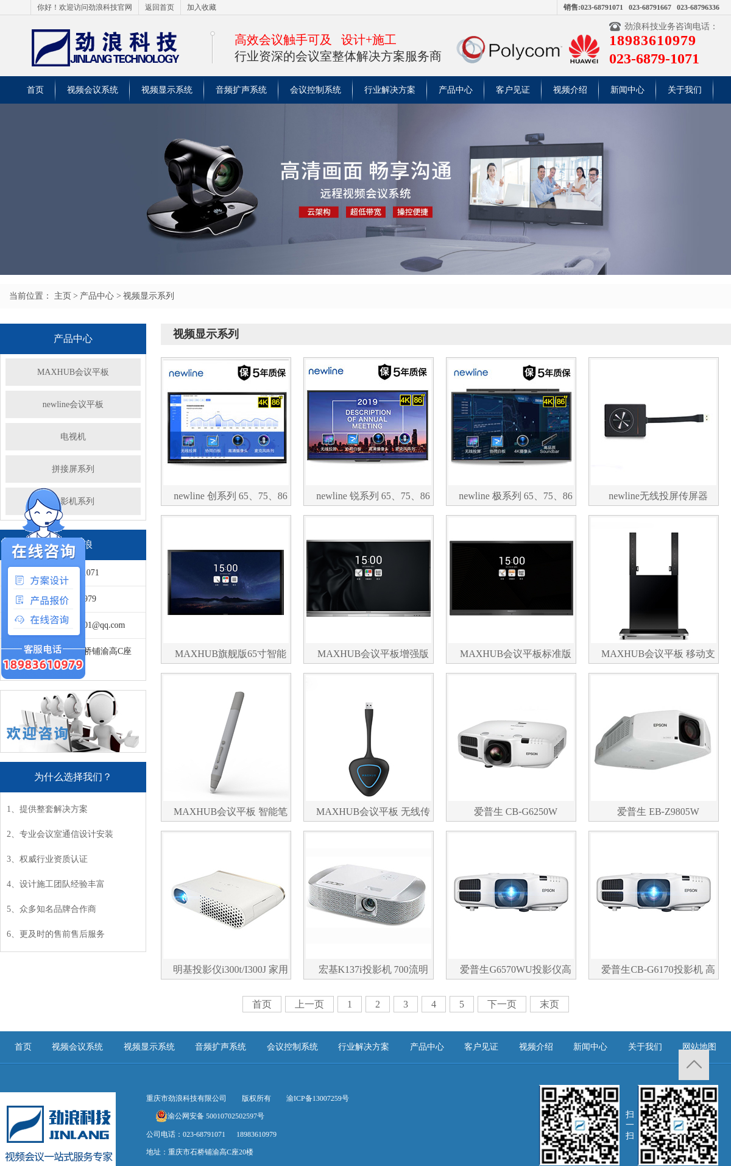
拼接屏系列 (73, 469)
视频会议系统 (92, 89)
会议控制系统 (315, 89)
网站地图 (699, 1046)
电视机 (73, 436)
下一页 (502, 1004)
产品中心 (456, 89)
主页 (62, 295)
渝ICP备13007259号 (317, 1098)
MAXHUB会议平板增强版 (373, 654)
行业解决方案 (389, 89)
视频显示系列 (148, 295)
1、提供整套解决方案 (47, 809)
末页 (549, 1004)
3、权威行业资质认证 (47, 859)
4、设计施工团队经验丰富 (56, 884)
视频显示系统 (166, 89)
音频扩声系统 (241, 89)
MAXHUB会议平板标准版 (515, 654)
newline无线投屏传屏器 (658, 496)
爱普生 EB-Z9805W (658, 811)
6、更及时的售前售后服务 (56, 934)
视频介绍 (570, 89)
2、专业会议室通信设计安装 (60, 834)
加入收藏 (201, 7)
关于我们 (685, 89)
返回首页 (159, 7)
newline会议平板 (73, 404)
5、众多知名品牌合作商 (51, 909)
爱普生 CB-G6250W (515, 811)
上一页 (309, 1004)
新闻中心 (627, 89)
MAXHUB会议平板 (73, 372)
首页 (35, 89)
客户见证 (513, 89)
